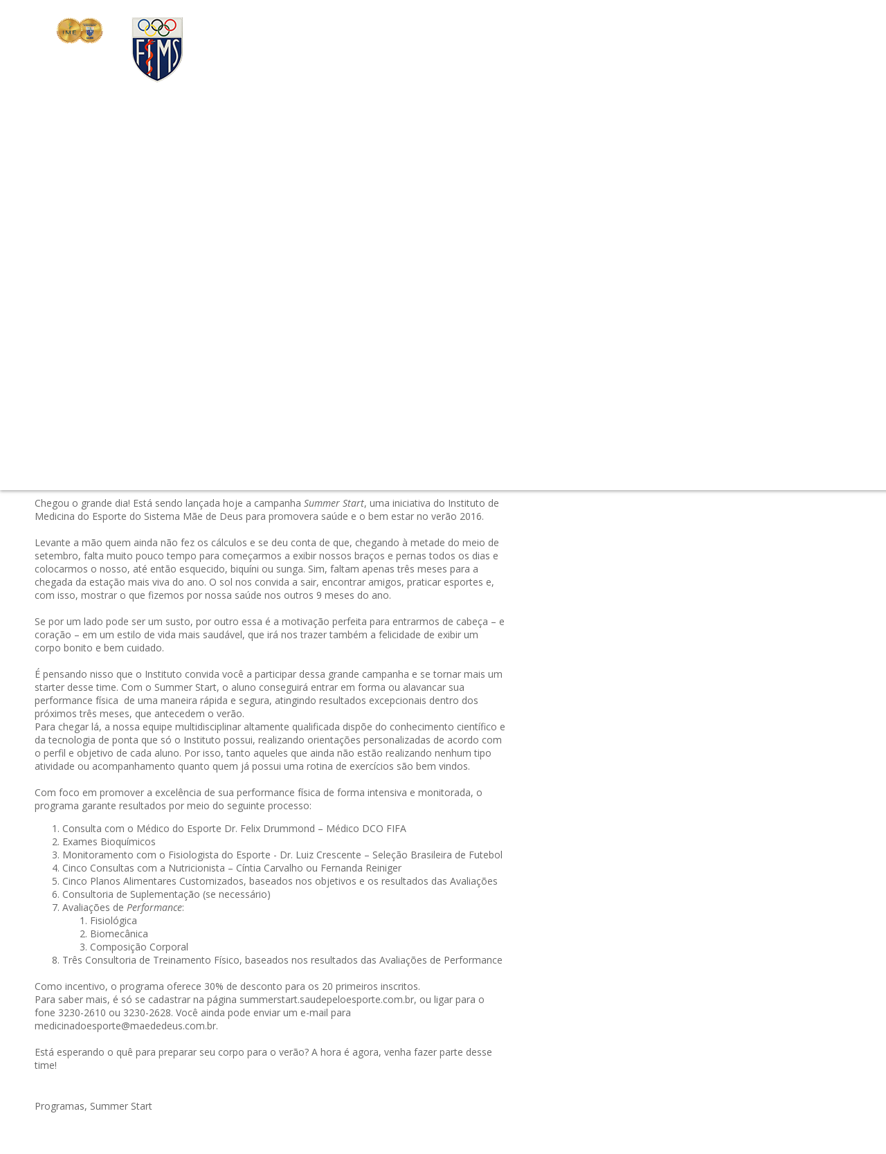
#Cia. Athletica (674, 383)
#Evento (607, 201)
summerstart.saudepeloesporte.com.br (326, 999)
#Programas (616, 284)
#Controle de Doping (770, 217)
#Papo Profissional (762, 367)
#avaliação (612, 383)
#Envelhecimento (627, 217)
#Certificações (663, 201)
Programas (59, 1105)
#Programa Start (676, 317)
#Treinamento (682, 284)
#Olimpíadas (680, 300)
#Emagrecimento (721, 350)
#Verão (782, 350)
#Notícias (609, 400)
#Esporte (656, 350)
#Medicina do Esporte (761, 383)
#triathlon (610, 234)
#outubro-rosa (734, 201)
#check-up (795, 201)
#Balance (609, 350)
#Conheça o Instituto (737, 234)
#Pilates (708, 267)
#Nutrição (610, 317)
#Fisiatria (715, 334)
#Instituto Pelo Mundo (638, 334)
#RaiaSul (695, 367)
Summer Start (121, 1105)
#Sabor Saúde (786, 284)
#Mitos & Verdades (631, 251)
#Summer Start (754, 317)
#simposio (661, 234)
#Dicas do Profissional (791, 334)
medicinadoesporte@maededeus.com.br (125, 1025)
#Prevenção (741, 300)
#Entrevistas (801, 300)
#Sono (735, 284)
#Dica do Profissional (636, 267)
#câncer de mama (629, 367)
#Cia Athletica (762, 267)
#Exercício (694, 217)
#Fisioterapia (617, 300)
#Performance (712, 251)
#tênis (765, 251)
